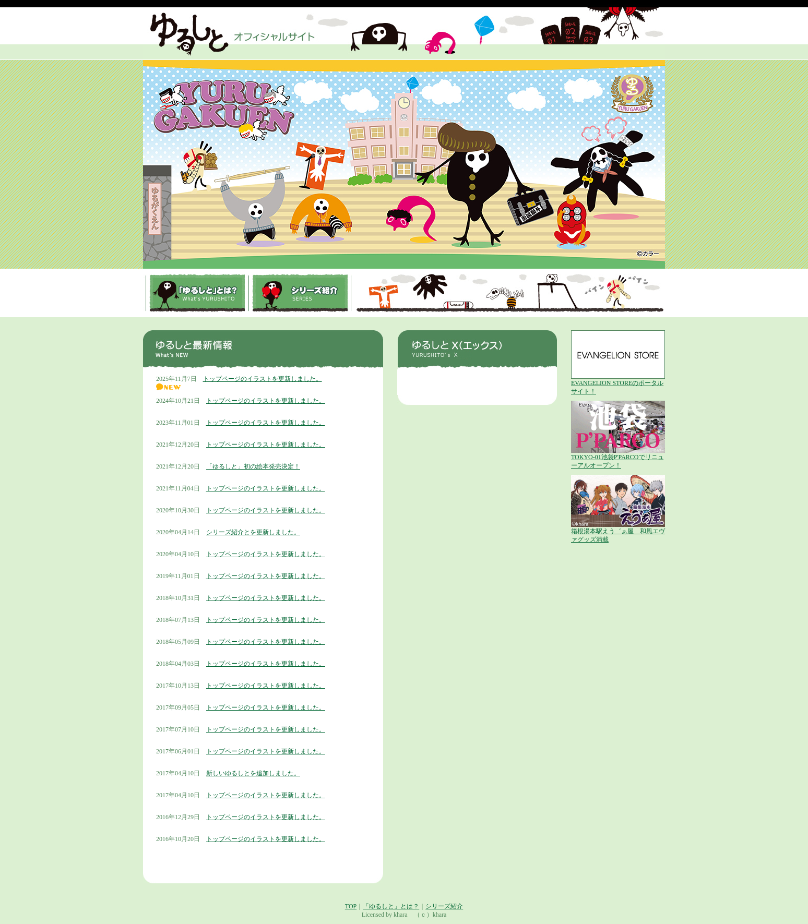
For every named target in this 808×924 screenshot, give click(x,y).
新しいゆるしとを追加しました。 (253, 773)
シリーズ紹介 (444, 906)
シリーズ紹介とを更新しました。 (253, 532)
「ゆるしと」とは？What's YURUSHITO (197, 293)
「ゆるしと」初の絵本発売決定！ (253, 466)
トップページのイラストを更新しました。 (262, 378)
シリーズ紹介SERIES (300, 293)
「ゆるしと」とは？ (391, 906)
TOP (351, 906)
